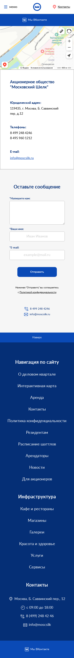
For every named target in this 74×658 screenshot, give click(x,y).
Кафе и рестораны (37, 509)
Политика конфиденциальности (37, 421)
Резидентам (37, 433)
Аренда (37, 398)
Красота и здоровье (37, 544)
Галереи (37, 532)
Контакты (64, 7)
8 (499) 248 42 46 (40, 616)
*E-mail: (14, 247)
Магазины (37, 521)
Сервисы (37, 567)
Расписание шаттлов (37, 444)
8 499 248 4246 (40, 308)
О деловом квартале (37, 374)
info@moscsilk (40, 625)
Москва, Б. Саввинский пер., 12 (39, 599)
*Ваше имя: (16, 229)
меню (10, 7)
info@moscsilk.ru (22, 158)
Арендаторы (37, 456)
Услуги (37, 556)
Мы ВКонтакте (37, 20)
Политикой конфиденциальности (38, 292)
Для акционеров (37, 479)
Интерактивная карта (37, 386)
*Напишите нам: (19, 198)
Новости (37, 468)
